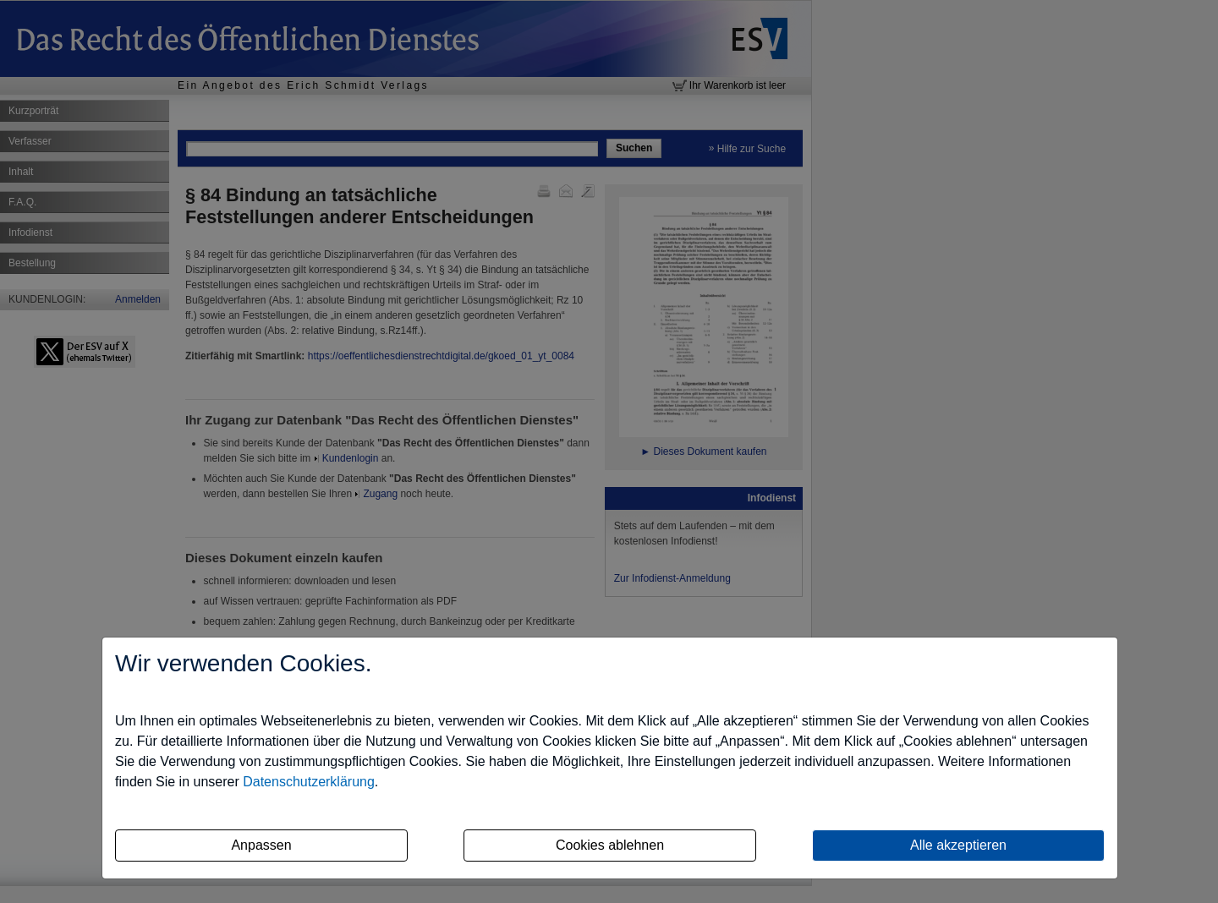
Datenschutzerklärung (309, 781)
